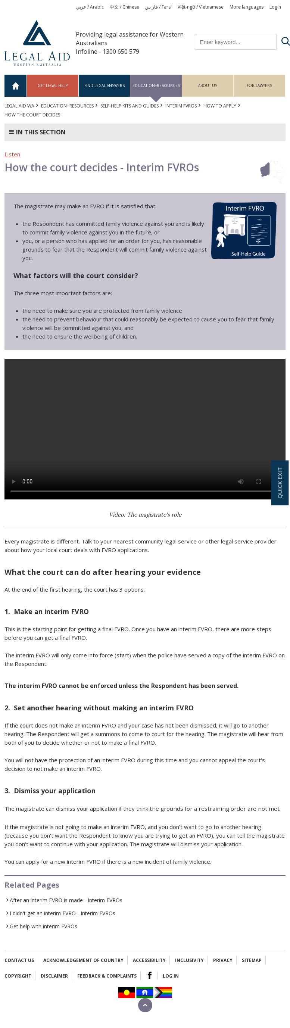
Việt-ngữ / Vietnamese (201, 7)
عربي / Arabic (90, 7)
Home (15, 86)
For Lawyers (259, 85)
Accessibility (149, 960)
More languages (247, 7)
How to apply (219, 106)
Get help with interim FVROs (43, 926)
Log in (171, 976)
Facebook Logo (149, 975)
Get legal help (53, 85)
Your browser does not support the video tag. (145, 429)
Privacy (223, 960)
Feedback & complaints (107, 976)
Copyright (17, 976)
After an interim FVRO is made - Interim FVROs (66, 900)
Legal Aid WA (19, 106)
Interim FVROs (181, 106)
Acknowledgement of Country (83, 960)
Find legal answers (104, 85)
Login (275, 7)
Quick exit (279, 483)
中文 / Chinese (124, 7)
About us (207, 85)
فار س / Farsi (158, 7)
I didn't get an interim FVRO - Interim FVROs (62, 913)
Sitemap (252, 960)
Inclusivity (189, 960)
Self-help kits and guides (129, 106)
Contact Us (19, 960)
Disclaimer (54, 976)
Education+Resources (156, 85)
